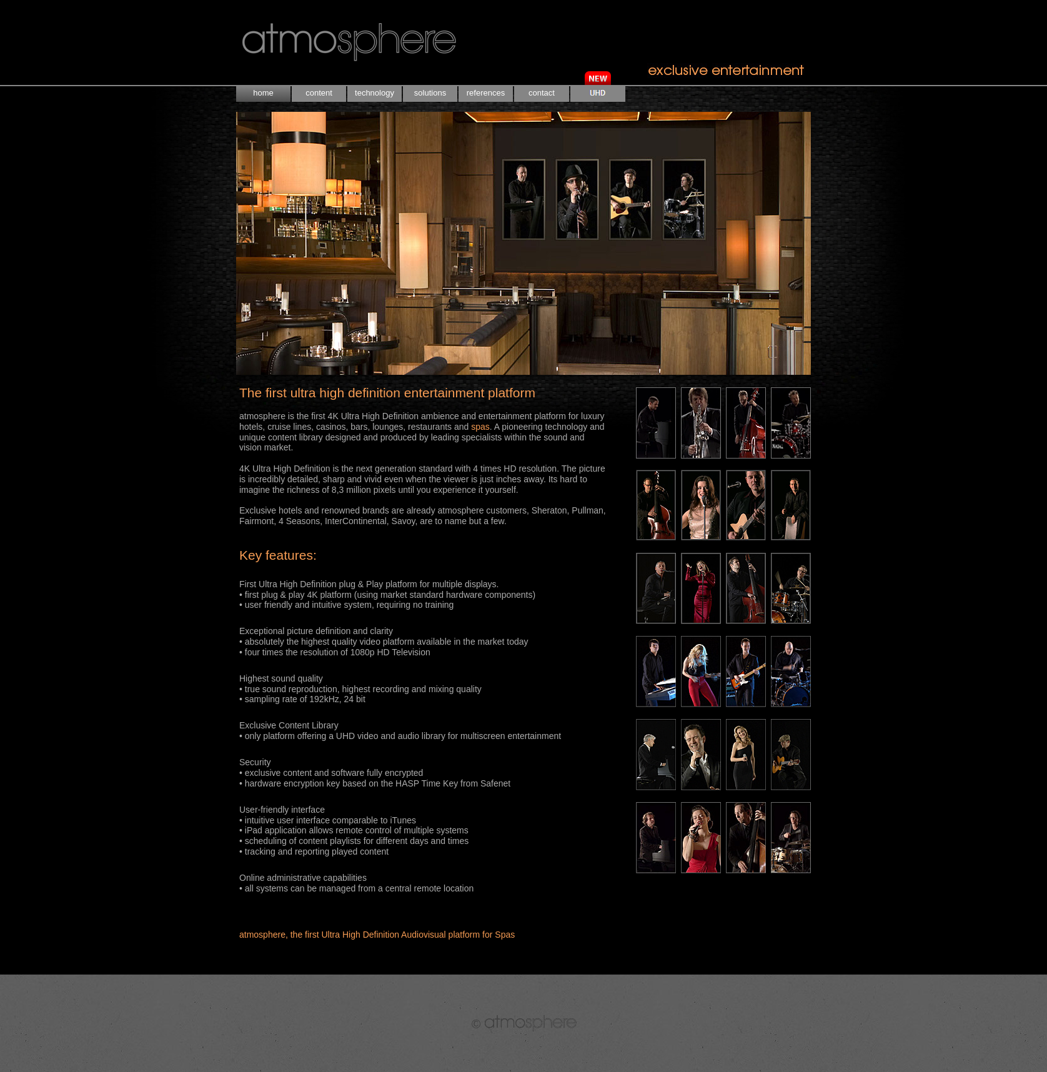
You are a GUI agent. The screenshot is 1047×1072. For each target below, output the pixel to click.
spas (480, 427)
